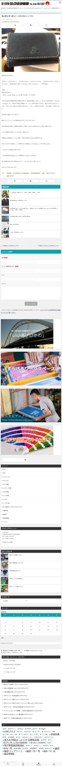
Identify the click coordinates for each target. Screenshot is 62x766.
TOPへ (54, 764)
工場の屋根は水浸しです (14, 570)
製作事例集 (6, 518)
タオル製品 (6, 491)
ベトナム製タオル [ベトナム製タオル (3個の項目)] (24, 734)
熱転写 (5, 514)
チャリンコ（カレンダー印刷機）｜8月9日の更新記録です (19, 710)
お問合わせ (38, 764)
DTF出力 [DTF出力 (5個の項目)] (21, 728)
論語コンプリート (51, 173)
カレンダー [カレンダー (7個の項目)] (37, 731)
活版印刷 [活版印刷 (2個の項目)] (26, 748)
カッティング (6, 476)
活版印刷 (5, 510)
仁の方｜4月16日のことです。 (17, 232)
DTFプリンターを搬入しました (16, 586)
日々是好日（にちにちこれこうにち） (10, 21)
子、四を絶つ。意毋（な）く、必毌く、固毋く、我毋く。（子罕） (25, 192)
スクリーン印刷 (7, 488)
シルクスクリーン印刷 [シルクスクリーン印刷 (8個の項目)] (49, 731)
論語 (43, 173)
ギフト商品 (6, 484)
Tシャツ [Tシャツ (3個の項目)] (20, 731)
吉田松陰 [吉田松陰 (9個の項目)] (12, 737)
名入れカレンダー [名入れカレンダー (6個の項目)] (28, 737)
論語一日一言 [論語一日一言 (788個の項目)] (33, 751)
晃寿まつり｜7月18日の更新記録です (13, 718)
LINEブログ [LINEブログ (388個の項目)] (10, 731)
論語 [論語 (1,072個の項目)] (57, 748)
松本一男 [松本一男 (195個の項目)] (8, 748)
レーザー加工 (6, 503)
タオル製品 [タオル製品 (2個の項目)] (6, 734)
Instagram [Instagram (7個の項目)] (43, 728)
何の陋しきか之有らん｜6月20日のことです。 (49, 245)
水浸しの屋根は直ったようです (16, 562)
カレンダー (6, 480)
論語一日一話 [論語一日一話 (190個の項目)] (49, 751)
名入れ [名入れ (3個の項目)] (19, 737)
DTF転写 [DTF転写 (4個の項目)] (29, 728)
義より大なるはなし (14, 224)
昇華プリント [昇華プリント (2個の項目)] (38, 745)
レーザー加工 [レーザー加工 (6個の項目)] (35, 734)
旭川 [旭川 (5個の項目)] (50, 742)
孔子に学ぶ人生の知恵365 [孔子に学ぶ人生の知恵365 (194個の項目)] (15, 743)
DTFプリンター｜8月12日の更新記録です (14, 707)
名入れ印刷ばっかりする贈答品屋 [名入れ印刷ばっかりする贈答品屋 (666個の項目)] (21, 740)
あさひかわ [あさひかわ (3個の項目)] (28, 731)
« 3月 (2, 637)
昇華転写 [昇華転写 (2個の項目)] (46, 745)
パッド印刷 (6, 495)
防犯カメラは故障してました (15, 555)
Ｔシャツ (5, 522)
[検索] (14, 459)
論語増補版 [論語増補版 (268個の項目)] (9, 754)
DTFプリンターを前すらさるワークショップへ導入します (19, 703)
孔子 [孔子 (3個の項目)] (51, 739)
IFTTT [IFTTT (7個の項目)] (35, 728)
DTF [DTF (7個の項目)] (5, 728)
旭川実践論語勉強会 (35, 173)
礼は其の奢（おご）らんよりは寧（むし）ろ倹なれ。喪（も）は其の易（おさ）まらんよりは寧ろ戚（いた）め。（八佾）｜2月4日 (34, 209)
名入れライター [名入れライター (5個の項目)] (50, 737)
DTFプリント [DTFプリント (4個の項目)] (13, 728)
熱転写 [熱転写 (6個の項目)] (41, 748)
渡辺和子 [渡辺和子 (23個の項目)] (34, 748)
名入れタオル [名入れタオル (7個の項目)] (39, 737)
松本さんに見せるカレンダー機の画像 (13, 714)
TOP (11, 650)
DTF (4, 469)
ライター (5, 499)
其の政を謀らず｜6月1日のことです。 (19, 200)
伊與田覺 (9, 173)
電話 (23, 764)
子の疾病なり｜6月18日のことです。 (10, 245)
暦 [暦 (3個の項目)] (52, 745)
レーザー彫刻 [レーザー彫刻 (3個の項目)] (44, 734)
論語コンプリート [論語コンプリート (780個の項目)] (13, 751)
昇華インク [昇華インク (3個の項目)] (29, 745)
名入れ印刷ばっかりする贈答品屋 (21, 173)
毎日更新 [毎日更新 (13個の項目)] (18, 748)
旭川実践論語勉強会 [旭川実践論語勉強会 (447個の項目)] (14, 745)
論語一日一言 (10, 176)
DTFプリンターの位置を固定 (15, 578)
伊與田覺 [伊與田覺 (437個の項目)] (55, 734)
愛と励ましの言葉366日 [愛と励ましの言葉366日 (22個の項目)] (38, 742)
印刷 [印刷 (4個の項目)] (5, 737)
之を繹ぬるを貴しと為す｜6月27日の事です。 (20, 216)
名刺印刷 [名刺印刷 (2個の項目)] (44, 739)
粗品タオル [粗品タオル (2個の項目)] (49, 748)
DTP (4, 473)
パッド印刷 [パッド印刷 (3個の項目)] (14, 734)
